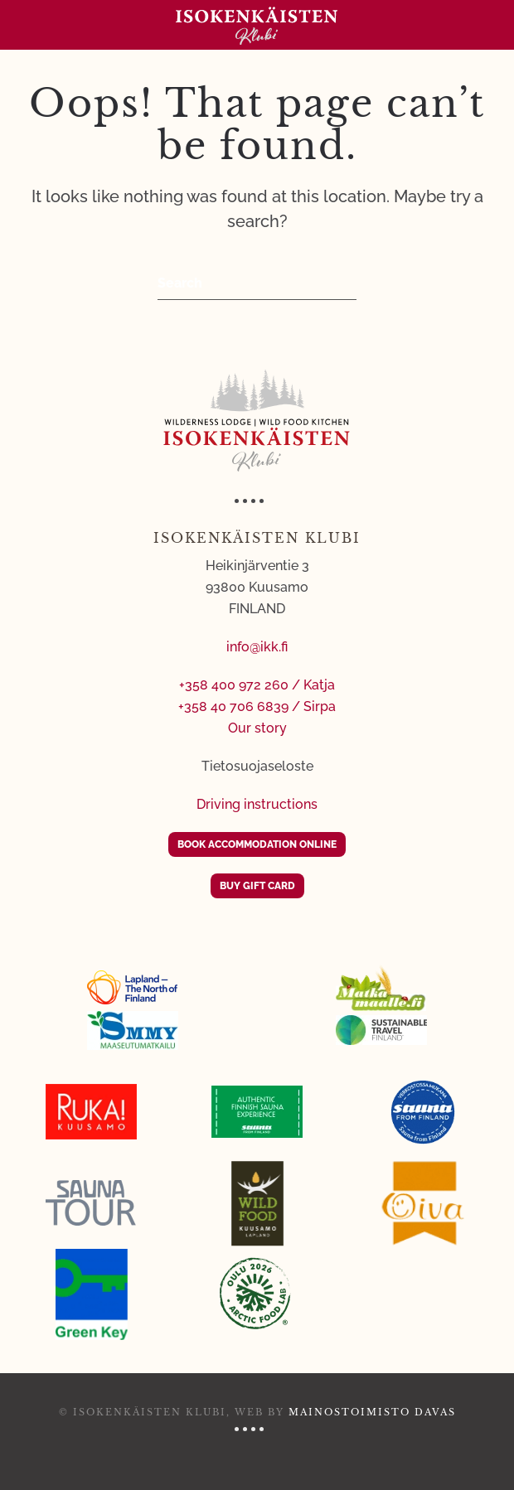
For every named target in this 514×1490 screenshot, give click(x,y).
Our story (257, 728)
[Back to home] (257, 25)
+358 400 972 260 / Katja (257, 685)
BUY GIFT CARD (257, 886)
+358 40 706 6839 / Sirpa (257, 706)
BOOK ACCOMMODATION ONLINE (257, 844)
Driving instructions (257, 804)
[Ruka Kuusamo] (91, 1111)
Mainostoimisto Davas (372, 1412)
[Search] (257, 283)
